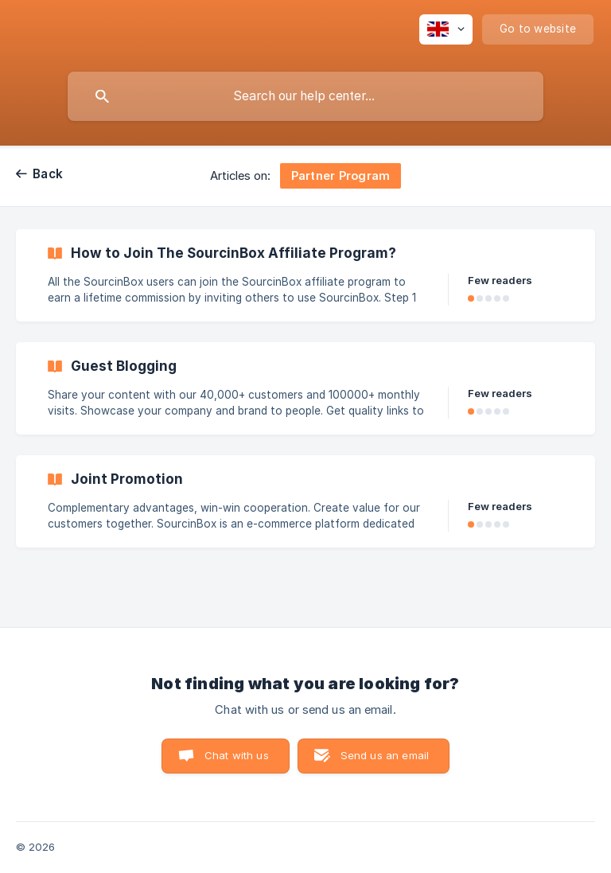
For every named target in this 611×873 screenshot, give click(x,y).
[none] (446, 29)
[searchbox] (305, 96)
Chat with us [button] (236, 755)
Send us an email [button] (385, 755)
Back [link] (48, 173)
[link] (305, 275)
